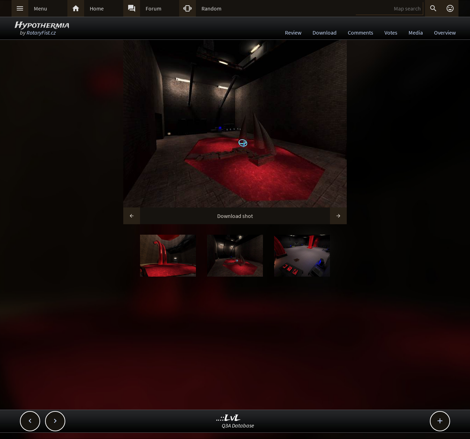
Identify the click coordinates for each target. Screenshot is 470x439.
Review (293, 32)
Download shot (235, 215)
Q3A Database (238, 425)
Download (325, 32)
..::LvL (228, 418)
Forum (153, 8)
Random (211, 8)
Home (97, 8)
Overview (445, 32)
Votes (390, 32)
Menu (40, 8)
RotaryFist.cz (41, 32)
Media (416, 32)
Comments (360, 32)
